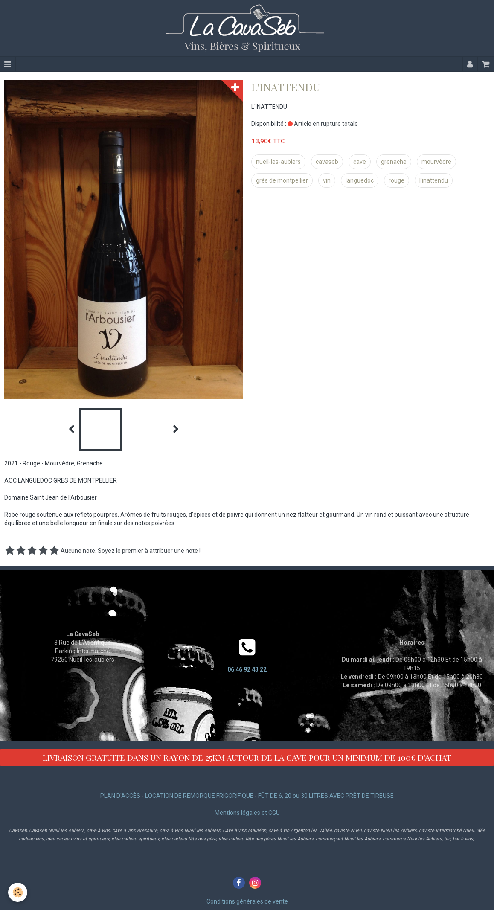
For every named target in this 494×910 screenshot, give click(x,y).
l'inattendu (433, 180)
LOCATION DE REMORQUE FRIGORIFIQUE (199, 795)
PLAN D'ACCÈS (120, 795)
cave (359, 161)
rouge (396, 180)
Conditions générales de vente (247, 901)
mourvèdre (436, 161)
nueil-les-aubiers (278, 161)
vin (327, 180)
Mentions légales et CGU (247, 812)
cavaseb (327, 161)
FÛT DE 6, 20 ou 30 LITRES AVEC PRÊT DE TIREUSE (326, 795)
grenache (394, 161)
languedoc (360, 180)
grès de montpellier (282, 180)
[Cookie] (18, 892)
